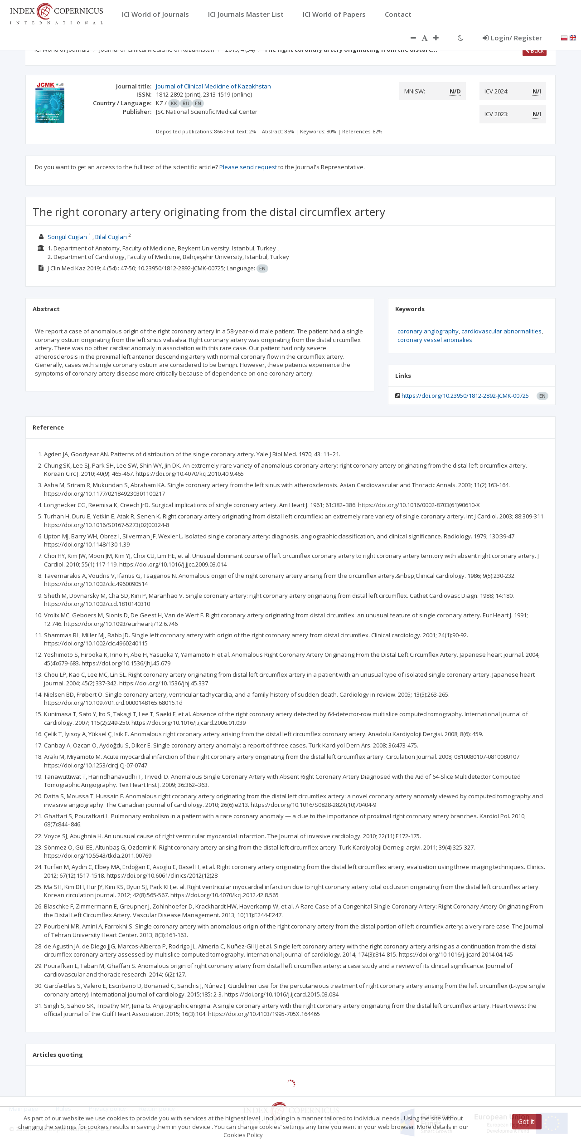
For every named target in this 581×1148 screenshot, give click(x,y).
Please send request (248, 167)
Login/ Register (512, 37)
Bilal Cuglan (111, 237)
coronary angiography (428, 331)
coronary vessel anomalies (434, 340)
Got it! (527, 1121)
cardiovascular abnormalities (501, 331)
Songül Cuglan (67, 237)
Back (534, 50)
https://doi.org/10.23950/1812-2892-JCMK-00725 (465, 395)
